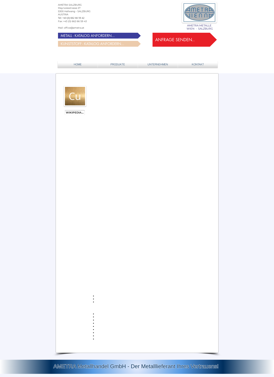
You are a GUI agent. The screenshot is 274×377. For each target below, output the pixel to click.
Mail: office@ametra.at (71, 27)
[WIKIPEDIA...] (75, 112)
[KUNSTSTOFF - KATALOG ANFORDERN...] (99, 44)
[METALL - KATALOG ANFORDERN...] (99, 36)
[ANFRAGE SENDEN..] (185, 40)
